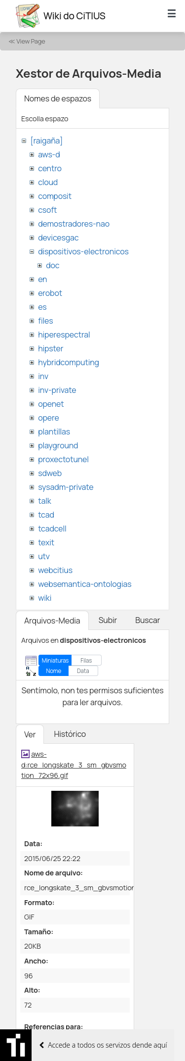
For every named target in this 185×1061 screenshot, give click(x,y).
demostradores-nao (74, 223)
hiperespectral (64, 334)
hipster (50, 348)
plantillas (54, 431)
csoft (47, 209)
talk (44, 500)
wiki (44, 597)
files (45, 320)
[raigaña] (46, 140)
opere (48, 417)
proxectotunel (63, 459)
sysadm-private (65, 487)
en (42, 279)
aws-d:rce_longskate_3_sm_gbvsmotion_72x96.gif (73, 764)
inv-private (57, 390)
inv (43, 376)
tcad (46, 514)
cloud (48, 182)
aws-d (49, 154)
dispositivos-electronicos (83, 251)
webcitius (55, 570)
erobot (50, 293)
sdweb (50, 473)
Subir (108, 620)
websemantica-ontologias (84, 584)
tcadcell (52, 528)
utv (44, 556)
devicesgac (58, 237)
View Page (30, 41)
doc (52, 265)
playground (58, 445)
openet (51, 403)
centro (50, 168)
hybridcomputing (68, 362)
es (42, 306)
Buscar (147, 620)
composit (55, 196)
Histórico (70, 733)
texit (46, 542)
